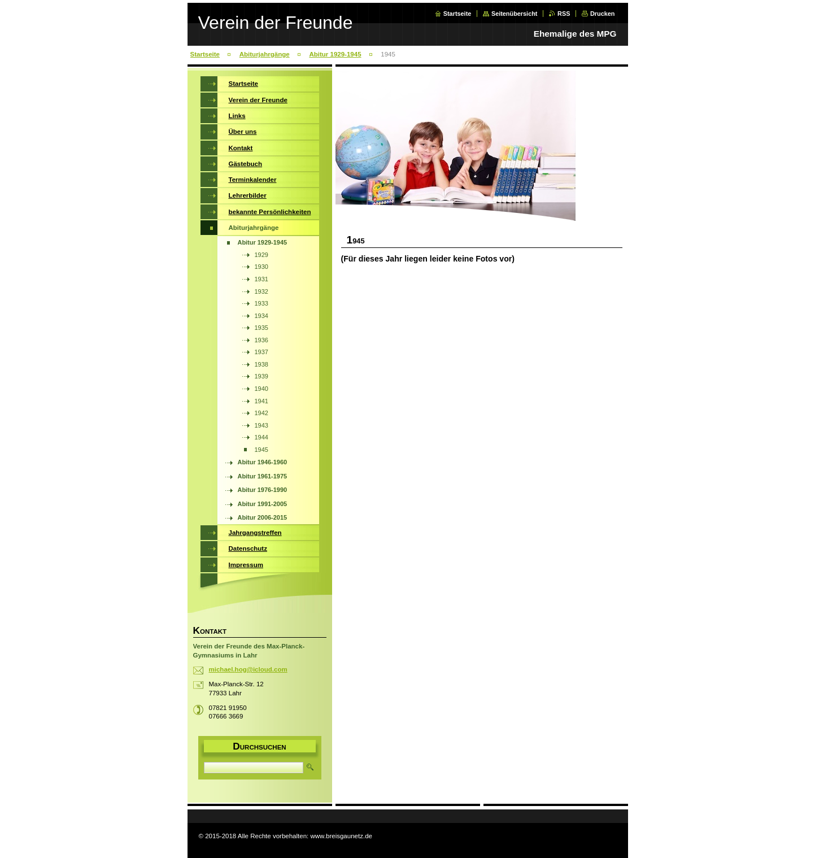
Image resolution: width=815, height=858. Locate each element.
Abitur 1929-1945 (335, 54)
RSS (563, 13)
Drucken (602, 13)
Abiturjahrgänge (264, 54)
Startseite (457, 13)
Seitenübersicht (514, 13)
